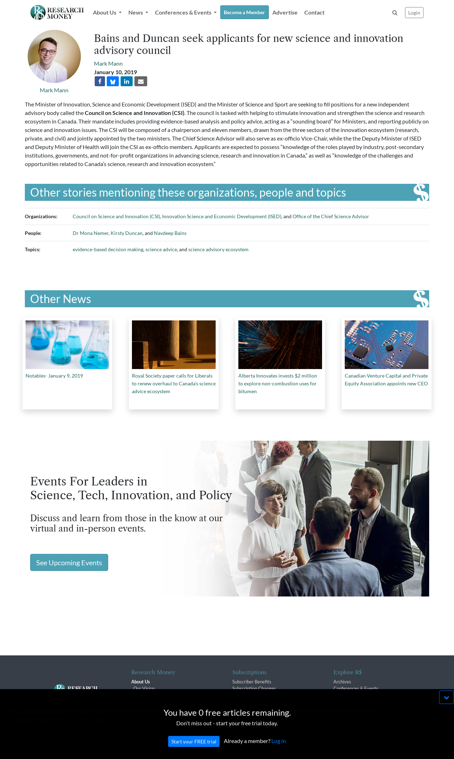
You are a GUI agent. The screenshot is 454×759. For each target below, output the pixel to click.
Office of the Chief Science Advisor (331, 216)
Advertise (285, 12)
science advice (161, 249)
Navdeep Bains (170, 233)
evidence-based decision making (108, 249)
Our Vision (144, 688)
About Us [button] (105, 12)
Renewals (242, 695)
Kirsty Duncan (127, 233)
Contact (314, 12)
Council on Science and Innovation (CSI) (116, 216)
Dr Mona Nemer (91, 233)
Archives (342, 681)
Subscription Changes (254, 688)
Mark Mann (54, 90)
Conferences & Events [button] (183, 12)
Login (414, 13)
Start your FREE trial (193, 749)
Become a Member (244, 12)
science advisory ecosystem (218, 249)
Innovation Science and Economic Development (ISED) (221, 216)
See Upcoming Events (69, 562)
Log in (278, 747)
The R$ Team (146, 695)
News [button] (136, 12)
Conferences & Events (355, 688)
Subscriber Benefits (251, 681)
